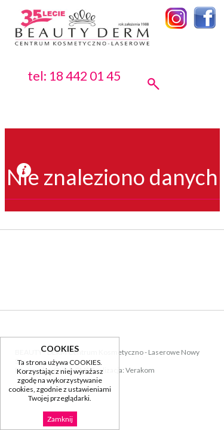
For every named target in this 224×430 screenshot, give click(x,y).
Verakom (140, 370)
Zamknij (60, 418)
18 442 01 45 (85, 76)
